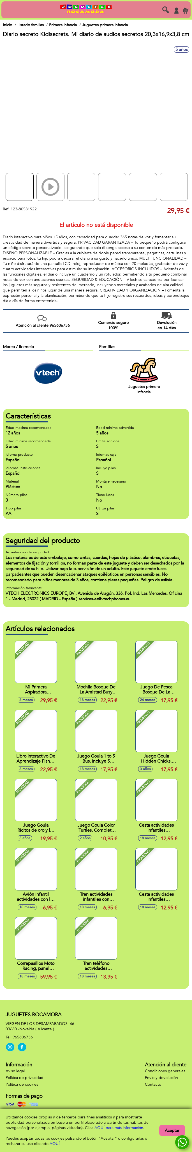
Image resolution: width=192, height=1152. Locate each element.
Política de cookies (22, 1084)
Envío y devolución (161, 1077)
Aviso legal (15, 1071)
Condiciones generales (165, 1071)
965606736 (23, 1037)
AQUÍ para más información (118, 1127)
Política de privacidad (24, 1077)
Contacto (153, 1084)
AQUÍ (55, 1143)
